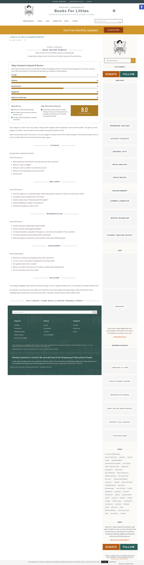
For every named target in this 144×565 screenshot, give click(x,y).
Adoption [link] (118, 504)
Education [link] (121, 485)
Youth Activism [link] (120, 488)
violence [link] (116, 482)
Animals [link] (117, 494)
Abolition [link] (114, 507)
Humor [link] (107, 460)
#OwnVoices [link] (109, 494)
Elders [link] (130, 498)
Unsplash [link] (25, 349)
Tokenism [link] (126, 504)
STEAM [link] (107, 507)
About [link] (66, 21)
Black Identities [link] (110, 473)
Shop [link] (47, 21)
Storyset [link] (42, 349)
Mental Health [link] (117, 501)
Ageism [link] (107, 498)
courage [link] (123, 513)
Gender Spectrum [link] (110, 476)
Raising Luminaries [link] (59, 1)
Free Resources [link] (28, 21)
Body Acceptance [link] (127, 482)
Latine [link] (121, 507)
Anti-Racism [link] (126, 463)
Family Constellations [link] (112, 466)
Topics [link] (39, 21)
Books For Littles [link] (76, 1)
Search (94, 312)
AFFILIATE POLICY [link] (119, 337)
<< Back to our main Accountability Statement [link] (27, 37)
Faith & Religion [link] (123, 476)
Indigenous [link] (124, 466)
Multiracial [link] (114, 513)
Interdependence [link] (110, 485)
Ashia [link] (19, 40)
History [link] (130, 457)
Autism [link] (130, 488)
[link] (141, 7)
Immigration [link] (108, 491)
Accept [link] (105, 562)
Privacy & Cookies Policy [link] (126, 564)
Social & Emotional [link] (111, 457)
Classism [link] (114, 498)
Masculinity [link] (119, 469)
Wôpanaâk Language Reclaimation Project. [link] (66, 363)
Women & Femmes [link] (116, 460)
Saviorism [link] (118, 491)
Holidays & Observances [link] (112, 454)
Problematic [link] (109, 469)
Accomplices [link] (109, 504)
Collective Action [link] (123, 510)
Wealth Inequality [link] (122, 473)
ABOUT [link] (112, 540)
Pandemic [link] (122, 498)
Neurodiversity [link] (127, 494)
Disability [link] (122, 457)
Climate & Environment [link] (121, 479)
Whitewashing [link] (109, 488)
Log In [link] (89, 1)
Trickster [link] (126, 491)
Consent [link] (107, 501)
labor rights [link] (128, 501)
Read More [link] (112, 562)
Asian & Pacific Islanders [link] (113, 463)
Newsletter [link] (57, 21)
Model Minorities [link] (110, 510)
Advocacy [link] (108, 479)
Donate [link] (75, 21)
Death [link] (107, 513)
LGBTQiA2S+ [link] (108, 482)
